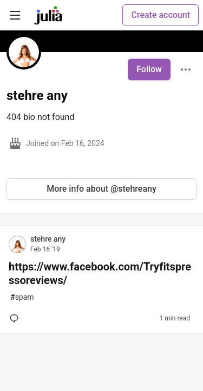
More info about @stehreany (101, 189)
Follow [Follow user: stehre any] (149, 69)
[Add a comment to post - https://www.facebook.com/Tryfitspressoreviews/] (16, 318)
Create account (160, 15)
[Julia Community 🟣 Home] (48, 15)
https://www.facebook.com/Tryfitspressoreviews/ (100, 273)
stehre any (48, 239)
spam (22, 297)
